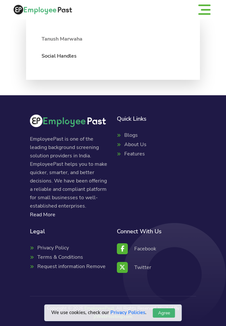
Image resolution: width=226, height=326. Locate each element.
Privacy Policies (127, 312)
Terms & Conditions (60, 257)
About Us (135, 144)
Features (134, 153)
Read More (42, 214)
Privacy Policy (53, 247)
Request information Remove (71, 266)
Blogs (131, 135)
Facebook (136, 248)
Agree (164, 313)
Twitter (134, 267)
